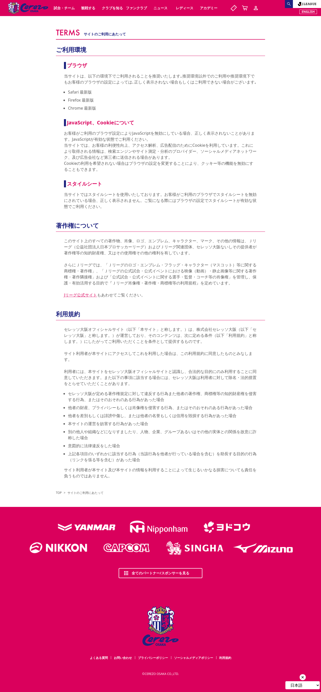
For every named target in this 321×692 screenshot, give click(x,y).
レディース (184, 8)
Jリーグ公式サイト (80, 295)
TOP (59, 493)
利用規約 (225, 658)
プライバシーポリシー (153, 658)
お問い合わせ (123, 658)
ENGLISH (308, 12)
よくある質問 (99, 658)
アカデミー (208, 8)
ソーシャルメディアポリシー (193, 658)
